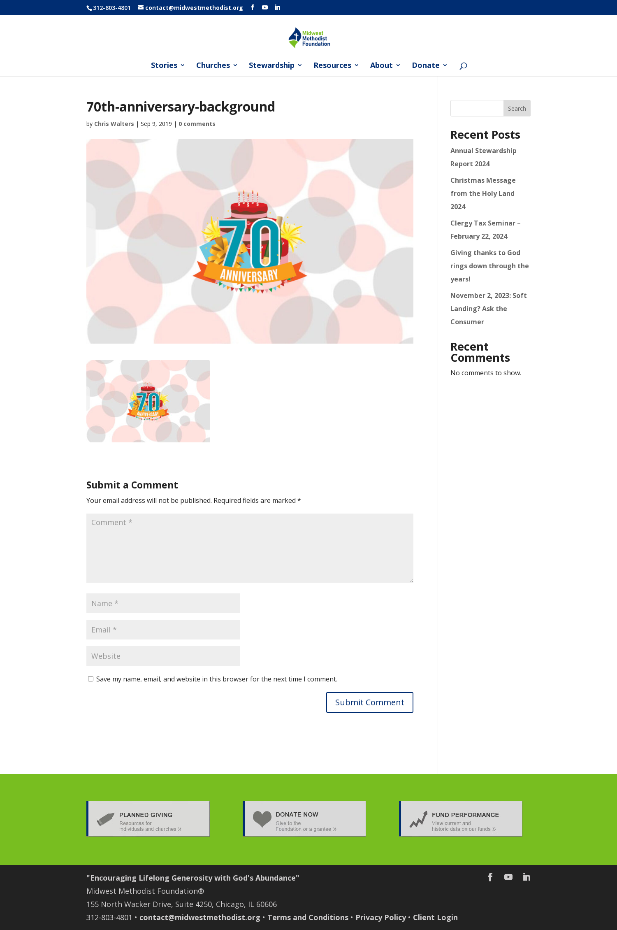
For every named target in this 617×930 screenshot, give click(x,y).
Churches (213, 66)
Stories (164, 66)
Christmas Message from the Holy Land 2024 (483, 193)
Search (517, 108)
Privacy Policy (380, 917)
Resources (332, 66)
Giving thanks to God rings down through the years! (489, 266)
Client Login (435, 917)
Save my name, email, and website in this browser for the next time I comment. (216, 679)
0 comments (197, 124)
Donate (426, 66)
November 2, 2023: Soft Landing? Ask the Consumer (488, 308)
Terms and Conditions (307, 917)
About (381, 66)
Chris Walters (114, 124)
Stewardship (272, 66)
